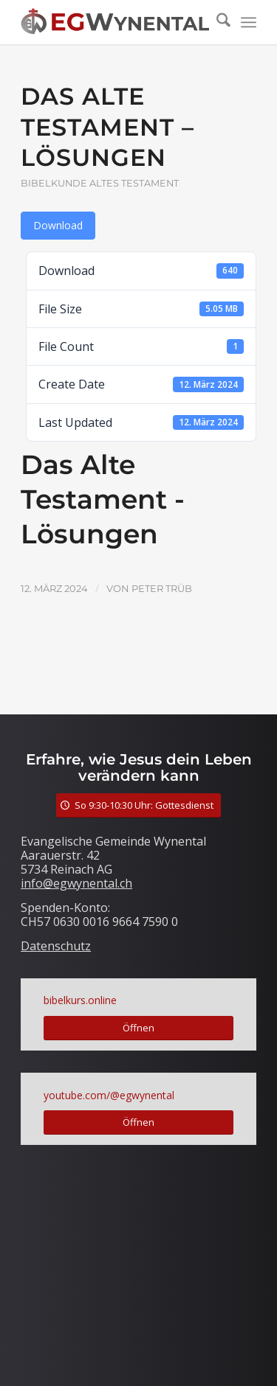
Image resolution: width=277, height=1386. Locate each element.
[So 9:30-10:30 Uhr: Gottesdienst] (138, 805)
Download (58, 225)
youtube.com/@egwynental (109, 1095)
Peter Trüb (161, 588)
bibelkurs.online (80, 1000)
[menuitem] (216, 22)
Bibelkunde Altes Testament (100, 183)
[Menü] (248, 22)
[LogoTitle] (115, 22)
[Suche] (216, 22)
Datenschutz (56, 946)
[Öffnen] (138, 1028)
